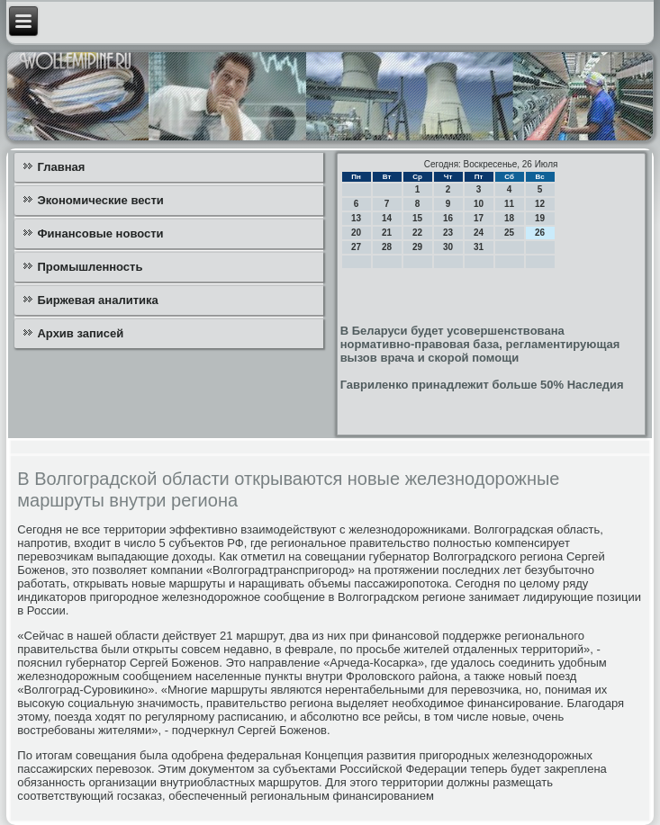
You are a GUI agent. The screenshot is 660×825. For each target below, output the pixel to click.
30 (448, 247)
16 (448, 218)
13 (356, 218)
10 (479, 204)
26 (540, 233)
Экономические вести (100, 200)
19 (540, 218)
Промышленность (89, 267)
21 (387, 233)
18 (509, 218)
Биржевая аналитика (97, 300)
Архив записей (80, 333)
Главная (61, 167)
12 (540, 204)
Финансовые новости (100, 233)
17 (479, 218)
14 (387, 218)
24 (479, 233)
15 (417, 218)
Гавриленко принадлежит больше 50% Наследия (482, 384)
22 (417, 233)
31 (479, 247)
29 (417, 247)
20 (356, 233)
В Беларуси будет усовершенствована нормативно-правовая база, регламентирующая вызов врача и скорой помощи (480, 344)
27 (356, 247)
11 (509, 204)
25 (509, 233)
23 (448, 233)
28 (387, 247)
